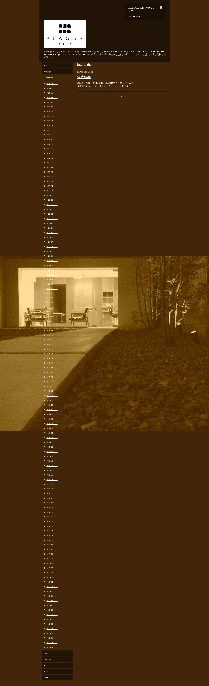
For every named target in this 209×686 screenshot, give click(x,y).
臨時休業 (84, 77)
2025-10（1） (52, 107)
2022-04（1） (52, 214)
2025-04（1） (52, 121)
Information (48, 78)
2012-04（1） (52, 629)
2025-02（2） (52, 130)
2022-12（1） (52, 200)
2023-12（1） (52, 167)
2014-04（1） (52, 531)
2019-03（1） (52, 321)
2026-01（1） (52, 93)
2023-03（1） (52, 191)
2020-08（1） (52, 270)
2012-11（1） (52, 605)
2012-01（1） (52, 638)
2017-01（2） (52, 400)
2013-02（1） (52, 591)
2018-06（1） (52, 344)
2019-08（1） (52, 307)
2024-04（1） (52, 158)
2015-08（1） (52, 461)
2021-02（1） (52, 251)
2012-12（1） (52, 601)
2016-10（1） (52, 410)
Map (46, 666)
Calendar (47, 660)
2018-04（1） (52, 354)
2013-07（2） (52, 568)
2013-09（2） (52, 559)
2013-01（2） (52, 596)
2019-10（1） (52, 298)
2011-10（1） (52, 647)
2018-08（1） (52, 335)
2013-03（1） (52, 587)
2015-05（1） (52, 475)
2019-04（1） (52, 316)
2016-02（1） (52, 438)
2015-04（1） (52, 479)
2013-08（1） (52, 563)
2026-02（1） (52, 88)
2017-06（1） (52, 386)
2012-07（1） (52, 619)
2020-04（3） (52, 279)
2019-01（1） (52, 326)
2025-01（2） (52, 135)
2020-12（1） (52, 260)
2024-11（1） (52, 139)
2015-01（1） (52, 493)
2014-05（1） (52, 526)
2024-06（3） (52, 153)
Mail (46, 672)
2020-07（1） (52, 274)
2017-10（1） (52, 372)
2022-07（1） (52, 209)
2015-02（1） (52, 489)
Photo (46, 654)
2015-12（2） (52, 447)
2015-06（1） (52, 470)
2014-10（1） (52, 503)
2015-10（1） (52, 451)
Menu (46, 66)
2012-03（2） (52, 633)
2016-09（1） (52, 414)
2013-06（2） (52, 573)
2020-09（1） (52, 265)
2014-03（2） (52, 535)
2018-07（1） (52, 340)
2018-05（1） (52, 349)
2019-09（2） (52, 302)
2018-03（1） (52, 358)
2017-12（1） (52, 368)
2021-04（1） (52, 247)
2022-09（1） (52, 205)
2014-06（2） (52, 521)
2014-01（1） (52, 540)
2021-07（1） (52, 242)
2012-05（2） (52, 624)
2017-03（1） (52, 396)
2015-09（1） (52, 456)
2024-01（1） (52, 163)
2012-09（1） (52, 615)
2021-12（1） (52, 223)
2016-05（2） (52, 428)
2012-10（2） (52, 610)
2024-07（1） (52, 149)
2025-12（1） (52, 97)
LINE (46, 678)
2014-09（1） (52, 507)
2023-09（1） (52, 172)
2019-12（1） (52, 293)
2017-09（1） (52, 377)
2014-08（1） (52, 512)
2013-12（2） (52, 545)
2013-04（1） (52, 582)
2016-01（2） (52, 442)
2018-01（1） (52, 363)
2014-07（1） (52, 517)
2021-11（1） (52, 228)
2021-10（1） (52, 233)
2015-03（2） (52, 484)
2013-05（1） (52, 577)
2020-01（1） (52, 288)
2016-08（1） (52, 419)
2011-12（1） (52, 642)
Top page (47, 72)
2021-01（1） (52, 256)
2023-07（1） (52, 177)
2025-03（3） (52, 125)
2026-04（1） (52, 83)
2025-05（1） (52, 116)
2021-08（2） (52, 237)
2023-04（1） (52, 186)
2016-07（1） (52, 424)
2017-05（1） (52, 391)
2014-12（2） (52, 498)
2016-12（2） (52, 405)
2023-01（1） (52, 195)
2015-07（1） (52, 465)
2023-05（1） (52, 181)
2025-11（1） (52, 102)
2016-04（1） (52, 433)
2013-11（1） (52, 549)
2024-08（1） (52, 144)
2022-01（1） (52, 219)
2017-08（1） (52, 382)
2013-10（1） (52, 554)
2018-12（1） (52, 330)
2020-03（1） (52, 284)
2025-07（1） (52, 111)
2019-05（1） (52, 312)
